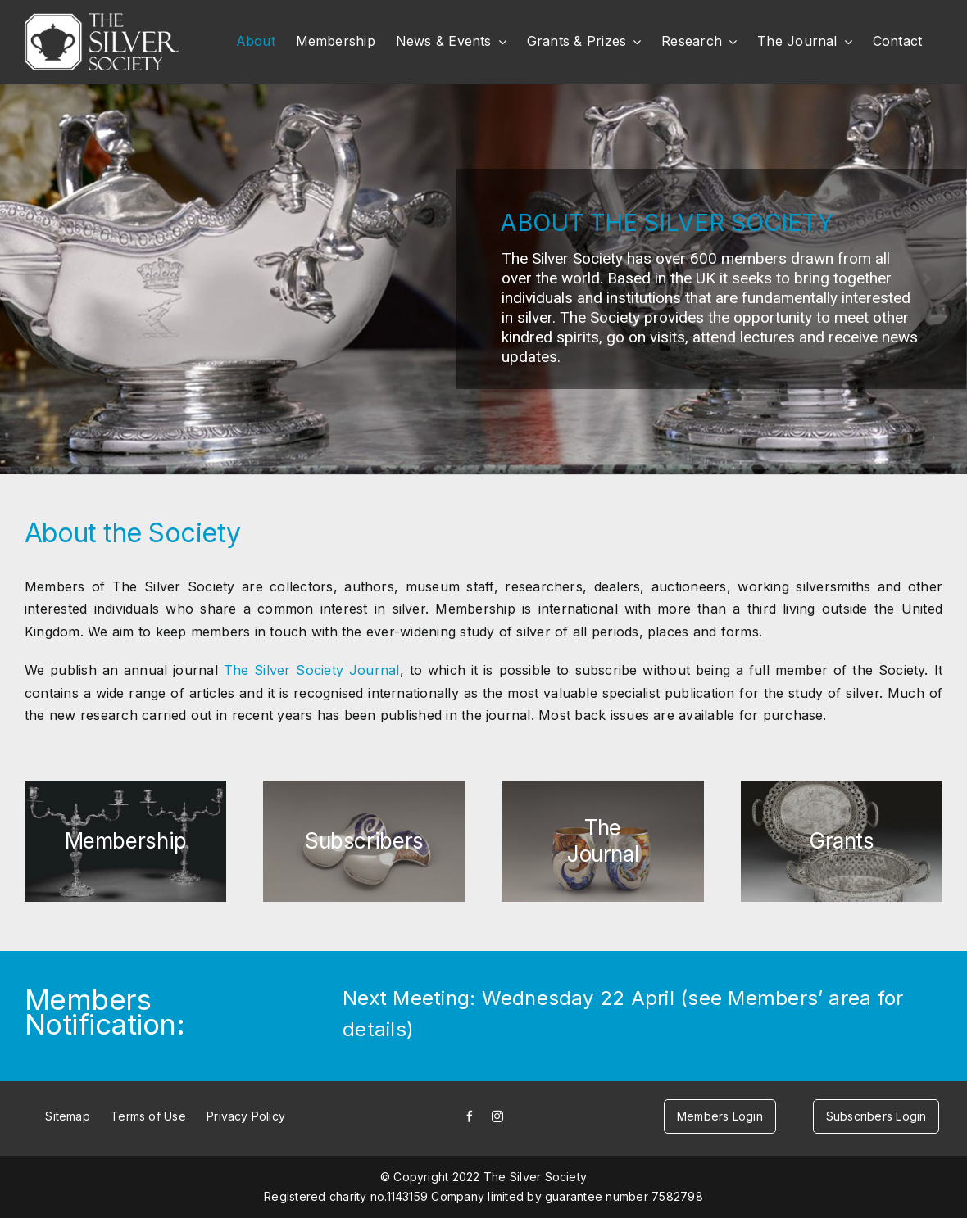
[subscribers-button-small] (364, 841)
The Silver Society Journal (312, 670)
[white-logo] (102, 19)
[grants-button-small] (841, 841)
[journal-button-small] (602, 841)
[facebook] (469, 1116)
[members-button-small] (125, 841)
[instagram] (497, 1116)
